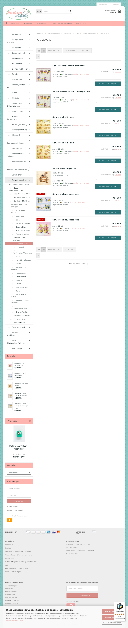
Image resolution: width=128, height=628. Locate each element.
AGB (6, 565)
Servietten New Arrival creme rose (69, 65)
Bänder (12, 74)
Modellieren (14, 148)
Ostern (16, 284)
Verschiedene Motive (18, 295)
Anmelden (19, 501)
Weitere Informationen (112, 623)
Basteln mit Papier (17, 69)
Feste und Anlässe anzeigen (19, 239)
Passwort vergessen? (15, 510)
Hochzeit (18, 247)
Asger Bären (18, 216)
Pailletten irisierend (12, 600)
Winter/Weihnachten (19, 307)
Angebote (28, 23)
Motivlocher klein (11, 597)
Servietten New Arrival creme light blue (71, 91)
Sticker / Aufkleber (13, 333)
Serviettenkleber (17, 319)
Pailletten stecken (17, 161)
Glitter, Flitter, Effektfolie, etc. (15, 104)
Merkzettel (115, 4)
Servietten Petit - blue (63, 117)
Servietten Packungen (19, 316)
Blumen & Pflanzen (20, 223)
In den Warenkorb (107, 84)
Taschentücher (17, 323)
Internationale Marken (18, 268)
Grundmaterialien (17, 53)
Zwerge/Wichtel (19, 312)
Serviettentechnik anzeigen (19, 184)
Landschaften (18, 277)
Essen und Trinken (20, 230)
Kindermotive (18, 273)
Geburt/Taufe (20, 244)
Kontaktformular (72, 553)
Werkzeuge (14, 348)
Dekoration (14, 79)
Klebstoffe (14, 135)
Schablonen (14, 175)
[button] (38, 50)
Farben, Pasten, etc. (16, 86)
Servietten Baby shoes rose (65, 219)
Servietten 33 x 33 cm (19, 201)
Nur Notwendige (112, 617)
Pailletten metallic (11, 603)
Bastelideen (41, 23)
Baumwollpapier (11, 591)
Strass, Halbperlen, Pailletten (16, 341)
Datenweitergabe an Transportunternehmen (21, 562)
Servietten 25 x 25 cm (19, 197)
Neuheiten (15, 23)
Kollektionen (15, 58)
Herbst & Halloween (21, 260)
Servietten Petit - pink (63, 142)
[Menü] (124, 603)
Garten (16, 256)
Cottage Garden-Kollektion (61, 23)
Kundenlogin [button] (103, 4)
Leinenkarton (10, 594)
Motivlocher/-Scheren (15, 154)
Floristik (13, 98)
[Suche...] (39, 11)
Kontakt (8, 548)
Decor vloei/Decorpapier (16, 189)
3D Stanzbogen (11, 586)
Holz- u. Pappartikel (13, 117)
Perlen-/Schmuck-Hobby (18, 168)
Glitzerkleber (81, 23)
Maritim (16, 280)
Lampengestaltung (15, 142)
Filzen (12, 92)
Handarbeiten (15, 111)
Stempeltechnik (16, 327)
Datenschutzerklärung (14, 620)
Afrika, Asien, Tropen (18, 211)
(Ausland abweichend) (81, 74)
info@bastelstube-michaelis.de (82, 550)
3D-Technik (14, 63)
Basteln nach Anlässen (15, 41)
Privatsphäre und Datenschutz (16, 568)
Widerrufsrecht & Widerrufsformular (18, 555)
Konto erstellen (13, 507)
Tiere (15, 291)
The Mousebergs (19, 287)
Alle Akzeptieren (112, 611)
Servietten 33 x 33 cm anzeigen (19, 206)
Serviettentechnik (17, 180)
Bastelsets (14, 47)
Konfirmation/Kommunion (23, 252)
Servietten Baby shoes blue (65, 194)
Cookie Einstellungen (13, 572)
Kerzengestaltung (17, 129)
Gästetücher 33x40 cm (20, 194)
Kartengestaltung (17, 124)
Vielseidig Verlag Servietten (19, 301)
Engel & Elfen (18, 227)
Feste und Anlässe (20, 234)
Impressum (9, 545)
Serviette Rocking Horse (64, 168)
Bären (15, 220)
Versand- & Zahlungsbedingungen (18, 551)
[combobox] (54, 50)
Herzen (16, 264)
